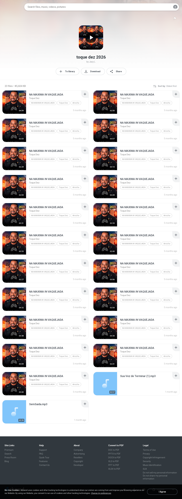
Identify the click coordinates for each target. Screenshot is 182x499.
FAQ (41, 454)
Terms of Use (149, 450)
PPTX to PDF (114, 454)
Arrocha (75, 103)
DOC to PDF (113, 450)
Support (43, 450)
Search (8, 454)
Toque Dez (63, 103)
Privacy (146, 454)
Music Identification (152, 465)
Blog (7, 461)
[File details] (14, 102)
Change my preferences (101, 493)
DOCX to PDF (114, 457)
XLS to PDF (113, 461)
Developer (78, 465)
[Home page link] (12, 7)
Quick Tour (44, 457)
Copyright (78, 461)
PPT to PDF (113, 465)
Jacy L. (92, 62)
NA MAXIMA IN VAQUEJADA (42, 103)
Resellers (78, 457)
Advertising (79, 454)
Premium (9, 450)
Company (78, 450)
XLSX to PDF (114, 469)
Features (43, 461)
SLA (145, 469)
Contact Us (44, 465)
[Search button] (166, 7)
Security (147, 461)
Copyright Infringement (154, 457)
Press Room (10, 457)
